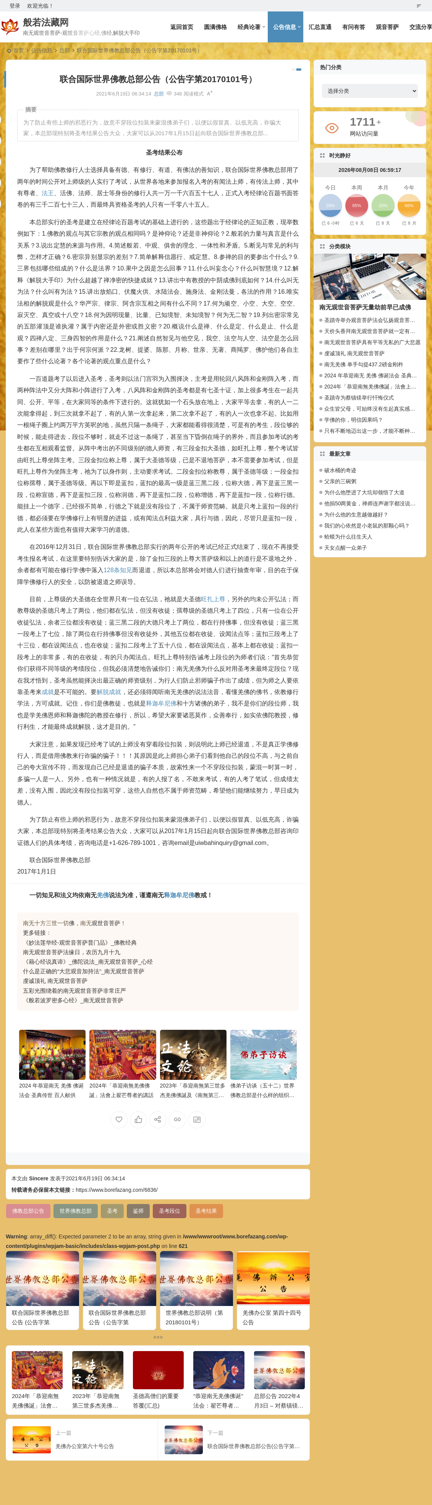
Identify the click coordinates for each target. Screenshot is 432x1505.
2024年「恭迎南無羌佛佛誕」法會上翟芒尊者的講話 (35, 1405)
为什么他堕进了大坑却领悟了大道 (364, 492)
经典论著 (249, 27)
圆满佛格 (215, 27)
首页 (18, 50)
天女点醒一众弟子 (345, 548)
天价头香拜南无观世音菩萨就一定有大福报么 (377, 331)
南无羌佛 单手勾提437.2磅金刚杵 (363, 364)
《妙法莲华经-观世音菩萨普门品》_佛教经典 (80, 942)
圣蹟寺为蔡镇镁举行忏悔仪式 (359, 398)
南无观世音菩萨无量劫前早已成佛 (365, 307)
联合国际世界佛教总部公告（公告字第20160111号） (117, 1322)
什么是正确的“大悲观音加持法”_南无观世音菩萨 (83, 971)
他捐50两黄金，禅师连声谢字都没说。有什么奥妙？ (372, 503)
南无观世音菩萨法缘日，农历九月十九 (71, 952)
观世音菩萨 (106, 923)
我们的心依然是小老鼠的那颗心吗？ (367, 526)
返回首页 (181, 27)
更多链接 (34, 932)
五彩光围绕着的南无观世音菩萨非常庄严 (74, 990)
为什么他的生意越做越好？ (356, 514)
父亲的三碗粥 (340, 481)
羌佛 (103, 895)
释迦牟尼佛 (161, 703)
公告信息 (284, 27)
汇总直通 (320, 27)
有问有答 (353, 27)
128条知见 (118, 570)
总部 (64, 50)
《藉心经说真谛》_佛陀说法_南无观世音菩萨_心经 (88, 961)
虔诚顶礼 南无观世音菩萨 (55, 980)
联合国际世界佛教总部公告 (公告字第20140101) (40, 1322)
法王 (48, 193)
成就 (48, 692)
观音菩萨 (387, 27)
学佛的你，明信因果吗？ (353, 420)
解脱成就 (109, 692)
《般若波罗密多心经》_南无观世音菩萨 (73, 1000)
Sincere (39, 1178)
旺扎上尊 (213, 599)
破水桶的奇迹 (340, 470)
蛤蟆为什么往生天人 (348, 537)
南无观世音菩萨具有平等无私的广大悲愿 (372, 342)
